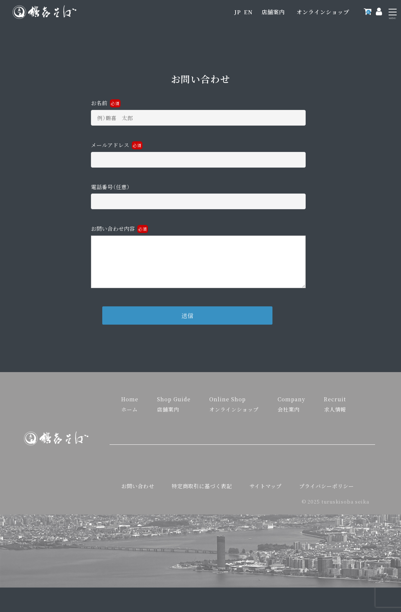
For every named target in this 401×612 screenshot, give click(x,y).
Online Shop (227, 404)
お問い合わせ (137, 490)
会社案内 (288, 414)
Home (129, 404)
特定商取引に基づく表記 (202, 490)
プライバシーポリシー (326, 490)
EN (248, 12)
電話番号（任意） (198, 194)
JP (237, 12)
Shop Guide (174, 404)
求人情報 (335, 414)
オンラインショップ (323, 12)
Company (291, 404)
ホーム (129, 414)
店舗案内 (273, 12)
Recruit (335, 404)
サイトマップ (265, 490)
